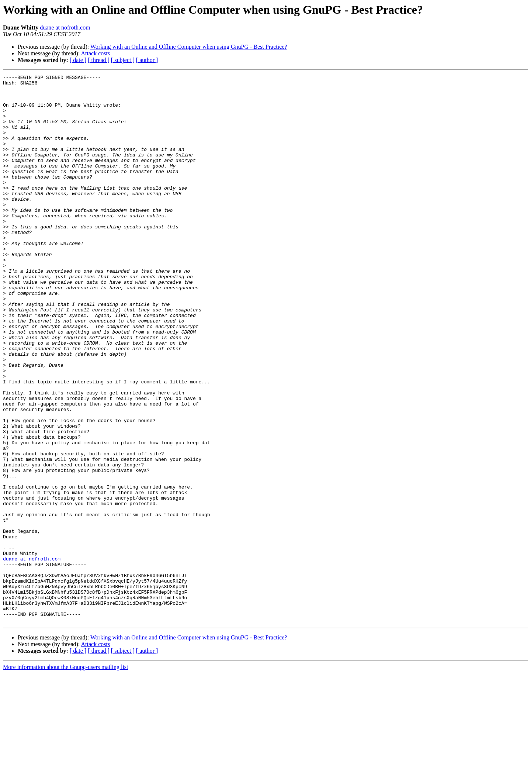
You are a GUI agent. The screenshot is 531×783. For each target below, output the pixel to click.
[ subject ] (123, 60)
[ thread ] (99, 60)
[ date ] (78, 60)
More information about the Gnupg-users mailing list (65, 776)
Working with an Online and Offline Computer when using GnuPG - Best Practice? (188, 47)
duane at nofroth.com (65, 27)
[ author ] (147, 60)
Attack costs (95, 53)
